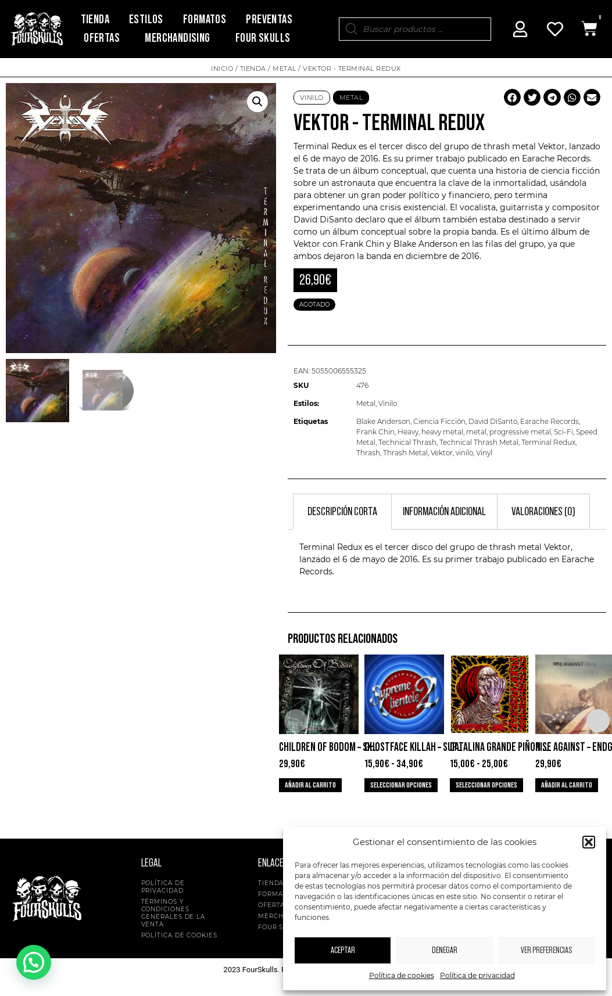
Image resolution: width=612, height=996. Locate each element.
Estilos (146, 19)
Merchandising (177, 38)
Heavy (408, 431)
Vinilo (312, 98)
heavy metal (442, 431)
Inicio (222, 68)
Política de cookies (401, 975)
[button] (589, 842)
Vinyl (484, 452)
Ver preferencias (546, 950)
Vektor (442, 452)
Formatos (204, 19)
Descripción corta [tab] (342, 511)
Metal (284, 68)
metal (476, 431)
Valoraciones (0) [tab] (543, 511)
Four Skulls (262, 38)
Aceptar (343, 950)
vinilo (464, 452)
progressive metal (520, 431)
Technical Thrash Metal (478, 442)
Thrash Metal (405, 452)
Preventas (269, 19)
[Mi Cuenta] (520, 29)
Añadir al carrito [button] (310, 785)
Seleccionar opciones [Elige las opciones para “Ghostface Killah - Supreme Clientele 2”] (401, 785)
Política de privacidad (477, 975)
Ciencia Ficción (439, 421)
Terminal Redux (548, 442)
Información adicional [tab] (444, 511)
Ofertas (102, 38)
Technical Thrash (407, 442)
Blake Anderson (383, 421)
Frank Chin (375, 431)
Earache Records (549, 421)
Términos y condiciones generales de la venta (173, 913)
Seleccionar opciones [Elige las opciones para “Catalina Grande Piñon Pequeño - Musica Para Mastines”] (486, 785)
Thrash (368, 452)
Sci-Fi (563, 431)
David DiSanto (492, 421)
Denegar (444, 950)
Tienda (95, 19)
